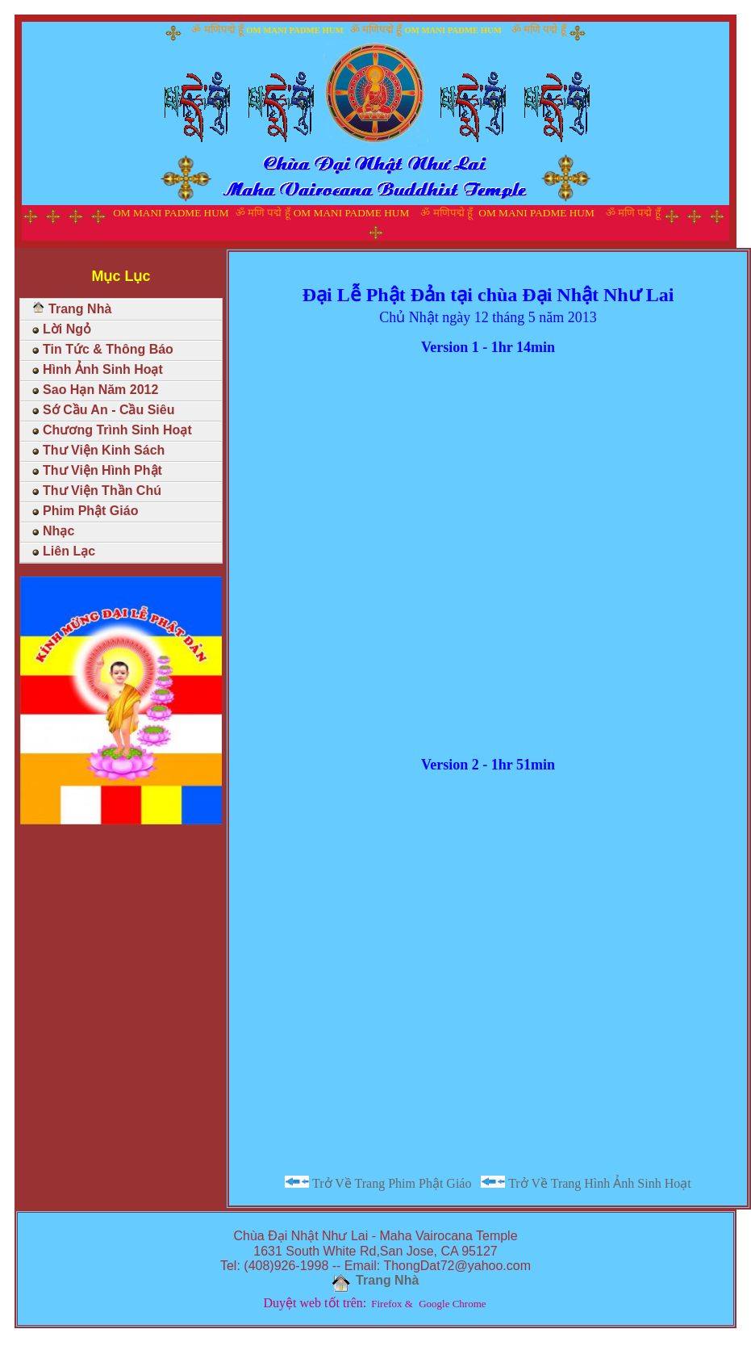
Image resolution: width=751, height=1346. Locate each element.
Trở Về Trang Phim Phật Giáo (378, 1183)
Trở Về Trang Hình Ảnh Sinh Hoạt (586, 1183)
